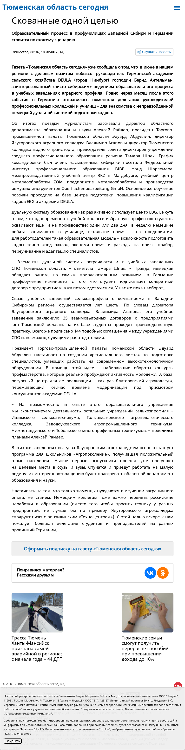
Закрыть (13, 741)
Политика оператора (17, 733)
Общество (20, 52)
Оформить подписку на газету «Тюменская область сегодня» (92, 549)
